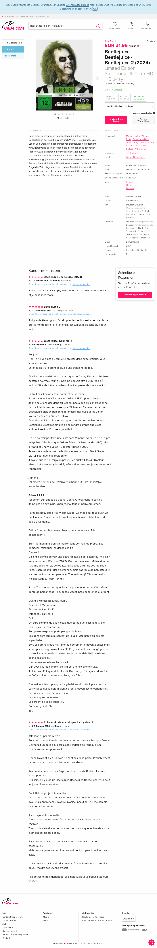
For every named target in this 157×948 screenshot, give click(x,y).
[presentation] (97, 78)
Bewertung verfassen (135, 294)
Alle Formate (10, 55)
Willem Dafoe (132, 146)
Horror (129, 185)
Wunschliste (115, 25)
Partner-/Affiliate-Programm (15, 934)
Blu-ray (124, 97)
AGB (4, 924)
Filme (10, 49)
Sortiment (13, 43)
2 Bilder (60, 118)
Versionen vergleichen (144, 113)
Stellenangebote (10, 931)
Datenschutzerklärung (77, 4)
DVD (110, 97)
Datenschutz (8, 927)
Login (131, 25)
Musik (46, 917)
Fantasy (129, 182)
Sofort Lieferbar (114, 90)
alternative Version (81, 284)
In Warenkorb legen (116, 120)
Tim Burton (131, 153)
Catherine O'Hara (140, 139)
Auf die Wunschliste (143, 120)
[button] (55, 114)
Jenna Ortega (132, 143)
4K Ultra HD (139, 97)
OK (95, 8)
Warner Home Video (135, 157)
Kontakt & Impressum (12, 917)
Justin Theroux (147, 143)
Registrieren (8, 938)
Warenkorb (147, 25)
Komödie (130, 188)
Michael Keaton (133, 136)
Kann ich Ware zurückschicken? (97, 920)
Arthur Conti (140, 149)
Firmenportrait (9, 920)
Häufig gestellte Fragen (93, 917)
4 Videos (68, 118)
